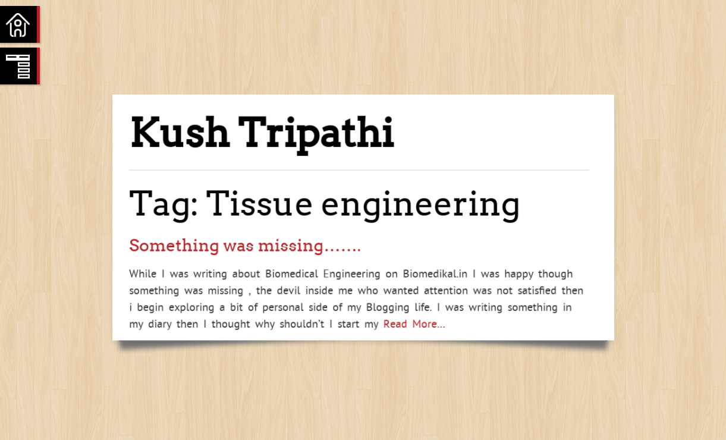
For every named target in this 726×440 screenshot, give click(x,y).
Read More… (411, 323)
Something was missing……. (245, 245)
